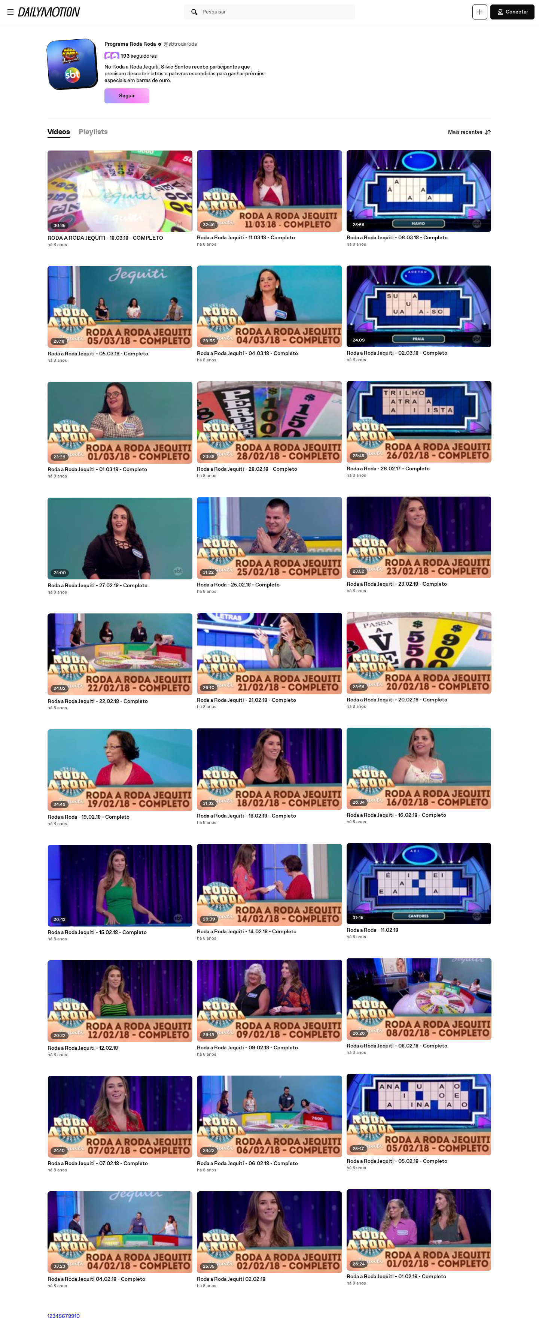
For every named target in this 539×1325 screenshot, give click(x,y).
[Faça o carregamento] (479, 11)
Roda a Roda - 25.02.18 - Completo (238, 585)
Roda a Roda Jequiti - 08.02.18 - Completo (397, 1046)
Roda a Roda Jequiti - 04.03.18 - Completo (247, 354)
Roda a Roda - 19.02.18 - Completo (89, 817)
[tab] (59, 132)
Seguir (127, 96)
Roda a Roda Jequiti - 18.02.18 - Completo (246, 816)
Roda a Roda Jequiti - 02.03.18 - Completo (397, 353)
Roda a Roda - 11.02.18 (372, 930)
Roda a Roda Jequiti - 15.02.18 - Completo (97, 933)
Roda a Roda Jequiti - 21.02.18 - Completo (246, 700)
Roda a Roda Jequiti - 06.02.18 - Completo (247, 1164)
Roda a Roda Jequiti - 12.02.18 (83, 1048)
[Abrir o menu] (10, 11)
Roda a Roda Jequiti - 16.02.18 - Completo (396, 815)
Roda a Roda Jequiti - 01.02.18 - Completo (396, 1277)
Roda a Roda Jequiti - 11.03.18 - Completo (246, 238)
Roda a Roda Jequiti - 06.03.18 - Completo (397, 238)
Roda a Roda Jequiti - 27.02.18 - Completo (97, 586)
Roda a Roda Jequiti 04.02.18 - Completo (96, 1279)
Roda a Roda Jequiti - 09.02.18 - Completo (247, 1048)
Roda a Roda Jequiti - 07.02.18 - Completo (98, 1164)
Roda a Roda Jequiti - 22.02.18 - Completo (98, 701)
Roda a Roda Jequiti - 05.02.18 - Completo (397, 1161)
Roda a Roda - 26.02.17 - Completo (388, 469)
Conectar (512, 12)
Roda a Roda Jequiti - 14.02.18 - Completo (246, 932)
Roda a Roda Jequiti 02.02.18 (231, 1279)
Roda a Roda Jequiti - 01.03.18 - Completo (97, 470)
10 (77, 1316)
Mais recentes (469, 132)
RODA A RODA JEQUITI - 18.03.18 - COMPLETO (105, 238)
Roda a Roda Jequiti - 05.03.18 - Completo (98, 354)
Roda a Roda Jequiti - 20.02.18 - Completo (397, 700)
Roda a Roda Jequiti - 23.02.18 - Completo (397, 584)
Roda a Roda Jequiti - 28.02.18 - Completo (247, 469)
